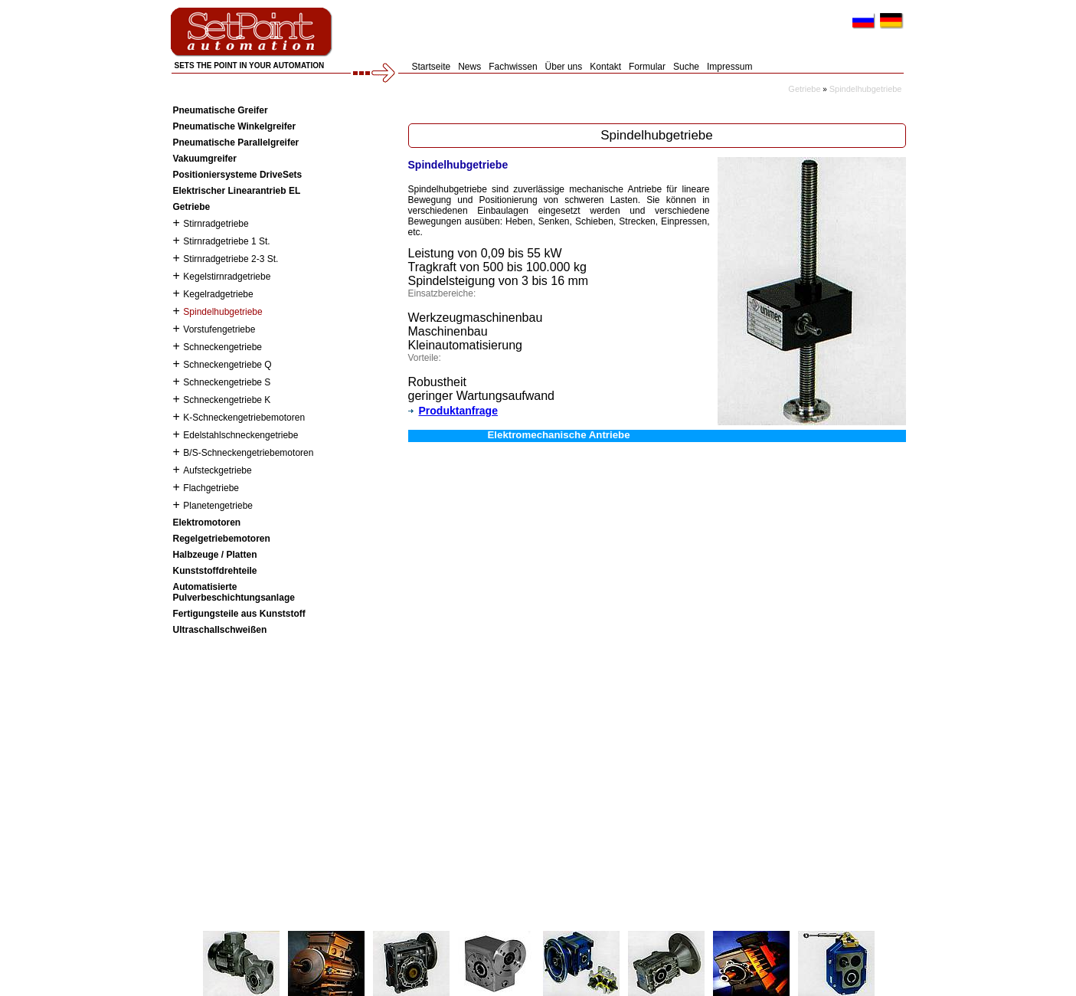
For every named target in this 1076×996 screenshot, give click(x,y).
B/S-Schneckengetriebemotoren (248, 452)
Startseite (431, 66)
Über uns (564, 66)
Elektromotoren (207, 522)
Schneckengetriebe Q (227, 364)
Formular (647, 66)
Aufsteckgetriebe (217, 470)
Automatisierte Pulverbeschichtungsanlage (234, 592)
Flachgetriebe (211, 488)
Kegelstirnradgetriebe (226, 276)
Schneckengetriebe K (226, 400)
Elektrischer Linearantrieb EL (237, 190)
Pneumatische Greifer (220, 110)
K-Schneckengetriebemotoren (244, 417)
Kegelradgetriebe (218, 294)
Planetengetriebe (218, 505)
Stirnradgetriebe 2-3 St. (230, 259)
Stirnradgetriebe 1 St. (226, 241)
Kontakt (605, 66)
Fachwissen (513, 66)
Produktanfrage (453, 411)
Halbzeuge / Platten (215, 554)
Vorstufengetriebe (219, 329)
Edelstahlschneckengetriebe (240, 435)
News (469, 66)
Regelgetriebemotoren (221, 538)
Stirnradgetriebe (215, 223)
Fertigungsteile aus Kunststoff (239, 613)
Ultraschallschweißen (220, 629)
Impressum (729, 66)
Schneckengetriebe (222, 347)
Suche (686, 66)
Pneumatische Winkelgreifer (234, 126)
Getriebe (804, 88)
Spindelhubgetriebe (865, 88)
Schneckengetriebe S (226, 382)
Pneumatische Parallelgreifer (236, 142)
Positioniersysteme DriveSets (238, 174)
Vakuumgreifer (205, 158)
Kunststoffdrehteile (215, 570)
